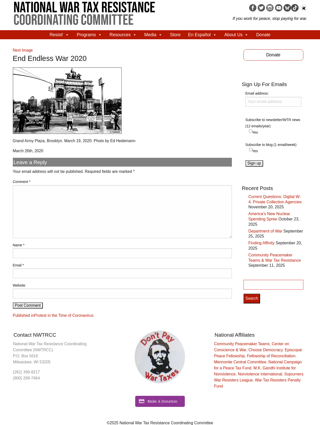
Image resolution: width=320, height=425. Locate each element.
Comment (21, 182)
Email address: (273, 98)
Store (175, 34)
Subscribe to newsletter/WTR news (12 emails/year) (272, 123)
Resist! (59, 34)
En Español (202, 34)
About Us (236, 34)
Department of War (265, 231)
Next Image (23, 50)
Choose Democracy (265, 350)
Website (19, 285)
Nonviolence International (260, 374)
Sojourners (293, 374)
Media (153, 34)
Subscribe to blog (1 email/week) (271, 145)
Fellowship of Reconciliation (271, 356)
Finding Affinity (261, 243)
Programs (89, 34)
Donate (263, 34)
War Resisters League (233, 380)
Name (19, 245)
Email (18, 265)
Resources (123, 34)
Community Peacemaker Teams (242, 344)
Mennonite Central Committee (240, 362)
